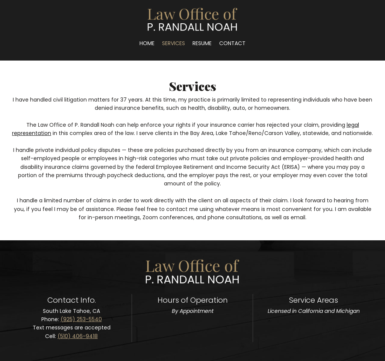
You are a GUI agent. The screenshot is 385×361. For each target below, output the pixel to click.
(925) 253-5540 (81, 319)
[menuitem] (147, 43)
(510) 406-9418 (78, 336)
